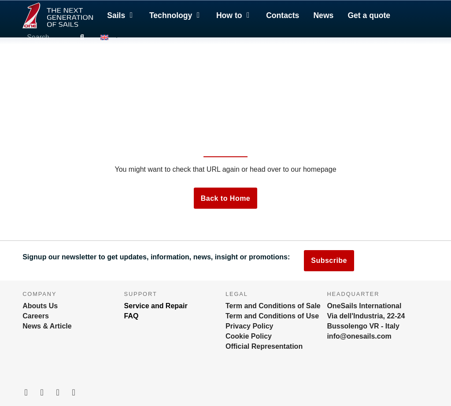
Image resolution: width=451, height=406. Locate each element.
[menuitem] (109, 37)
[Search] (82, 37)
